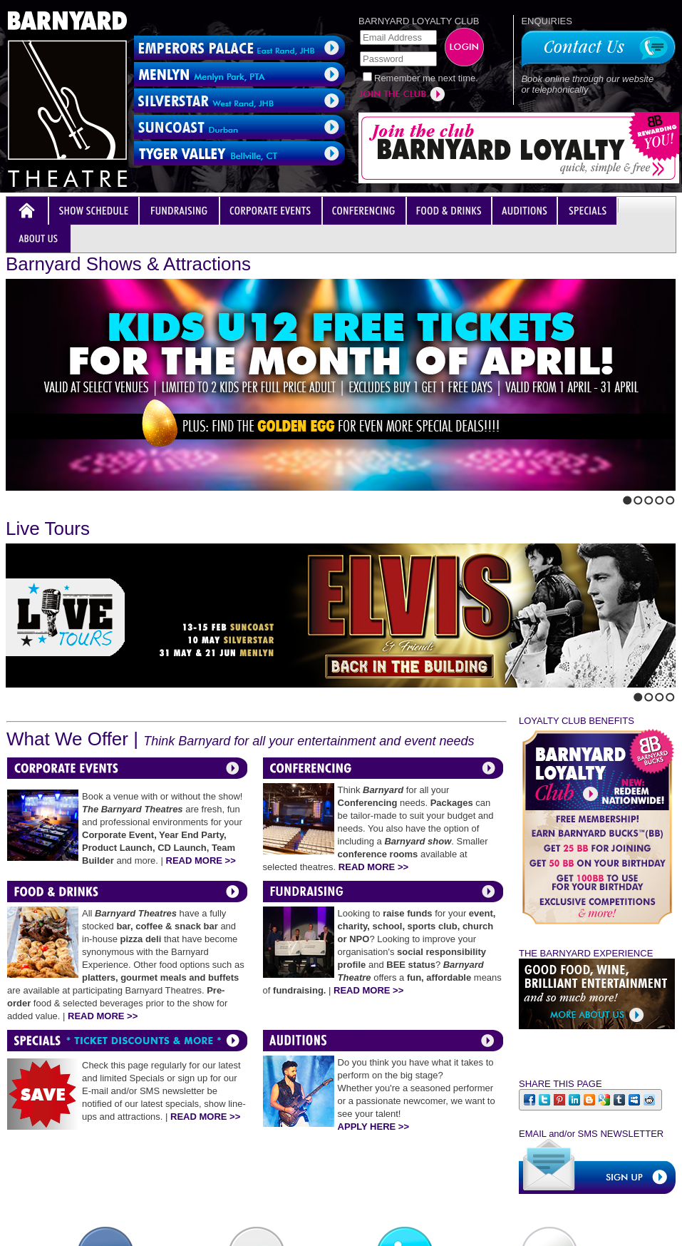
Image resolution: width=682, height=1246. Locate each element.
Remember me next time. (426, 78)
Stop (39, 497)
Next (22, 497)
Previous (10, 497)
